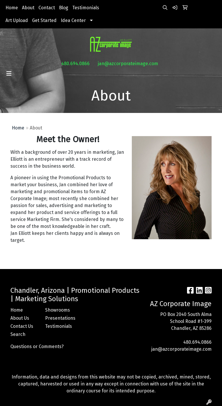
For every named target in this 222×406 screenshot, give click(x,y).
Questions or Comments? (37, 346)
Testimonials (85, 7)
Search (17, 334)
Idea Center (73, 20)
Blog (63, 7)
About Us (19, 318)
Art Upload (16, 20)
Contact (46, 7)
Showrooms (57, 310)
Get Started (44, 20)
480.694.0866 (75, 63)
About (28, 7)
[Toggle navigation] (9, 74)
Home (11, 7)
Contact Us (21, 326)
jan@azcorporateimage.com (128, 63)
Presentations (59, 318)
